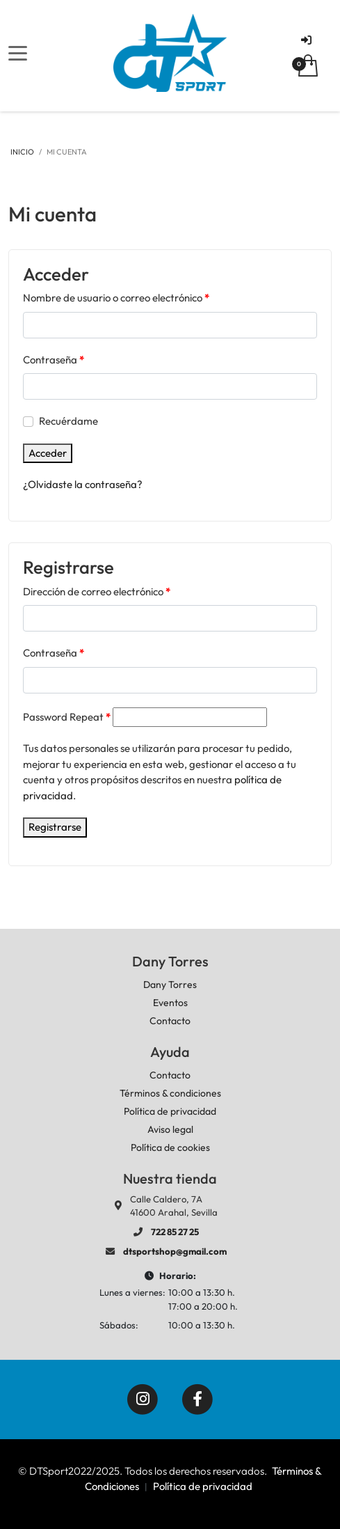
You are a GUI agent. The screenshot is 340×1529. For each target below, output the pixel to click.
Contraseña (53, 359)
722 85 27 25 (175, 1231)
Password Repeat (67, 716)
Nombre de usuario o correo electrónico (116, 297)
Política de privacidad (202, 1486)
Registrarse (55, 826)
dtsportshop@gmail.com (175, 1251)
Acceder (48, 453)
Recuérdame (68, 421)
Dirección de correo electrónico (96, 591)
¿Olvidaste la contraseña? (83, 484)
